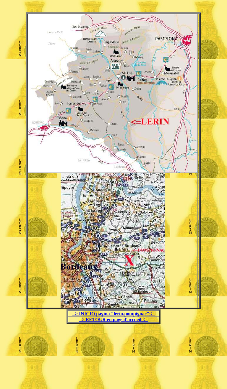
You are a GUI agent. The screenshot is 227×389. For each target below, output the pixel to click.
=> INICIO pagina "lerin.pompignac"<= (113, 313)
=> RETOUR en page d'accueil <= (113, 319)
